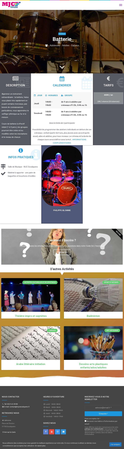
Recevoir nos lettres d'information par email (101, 422)
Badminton (93, 316)
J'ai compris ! (115, 444)
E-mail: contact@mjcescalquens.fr (17, 407)
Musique (62, 34)
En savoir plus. (40, 446)
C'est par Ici (62, 252)
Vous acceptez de (92, 418)
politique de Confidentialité (94, 429)
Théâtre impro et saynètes (31, 316)
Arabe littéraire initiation (30, 364)
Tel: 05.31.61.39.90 (11, 404)
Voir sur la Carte (9, 432)
